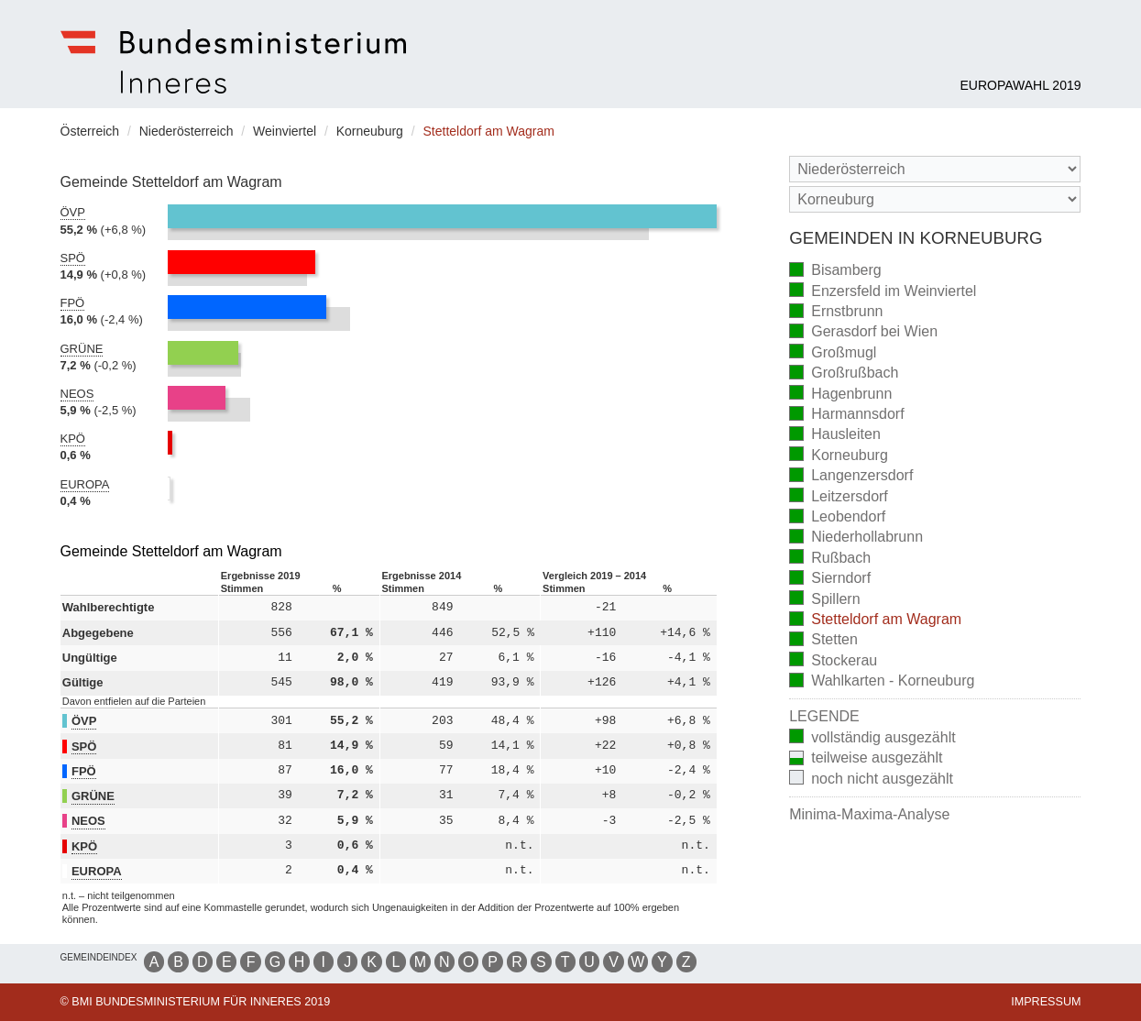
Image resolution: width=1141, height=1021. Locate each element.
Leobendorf (837, 518)
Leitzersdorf (838, 497)
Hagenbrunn (840, 394)
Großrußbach (843, 374)
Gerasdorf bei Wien (863, 333)
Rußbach (830, 558)
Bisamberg (835, 271)
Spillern (824, 599)
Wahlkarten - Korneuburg (881, 682)
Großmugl (832, 353)
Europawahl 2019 (1020, 85)
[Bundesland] (935, 169)
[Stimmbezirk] (935, 199)
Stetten (823, 641)
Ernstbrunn (836, 313)
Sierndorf (830, 579)
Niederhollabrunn (856, 538)
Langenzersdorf (851, 477)
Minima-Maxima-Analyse (869, 814)
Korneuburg (838, 456)
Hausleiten (835, 435)
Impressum (1046, 1001)
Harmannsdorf (846, 415)
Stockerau (833, 661)
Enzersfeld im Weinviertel (882, 292)
